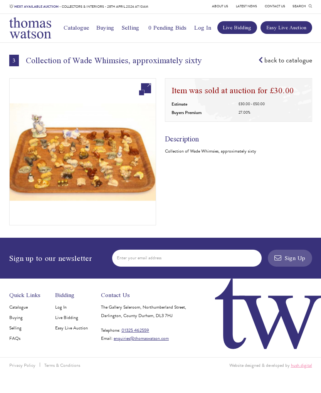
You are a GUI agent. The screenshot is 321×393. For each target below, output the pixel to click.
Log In (202, 27)
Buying (105, 27)
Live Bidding (237, 27)
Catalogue (76, 27)
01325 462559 (135, 330)
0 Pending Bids (167, 27)
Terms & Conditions (62, 365)
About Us (220, 6)
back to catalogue (285, 60)
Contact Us (275, 6)
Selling (130, 27)
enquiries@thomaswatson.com (141, 338)
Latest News (246, 6)
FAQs (14, 338)
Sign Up (289, 258)
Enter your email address (139, 257)
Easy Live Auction (286, 27)
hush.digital (301, 365)
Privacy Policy (22, 365)
